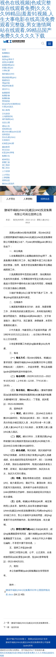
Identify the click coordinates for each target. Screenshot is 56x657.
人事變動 (6, 177)
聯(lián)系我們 (8, 184)
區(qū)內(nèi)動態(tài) (11, 104)
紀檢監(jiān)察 (8, 143)
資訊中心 (6, 89)
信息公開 (6, 122)
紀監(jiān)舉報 (8, 152)
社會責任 (6, 140)
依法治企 (6, 150)
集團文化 (6, 156)
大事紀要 (6, 70)
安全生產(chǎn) (8, 137)
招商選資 (6, 134)
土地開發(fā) (7, 116)
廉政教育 (6, 147)
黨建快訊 (6, 80)
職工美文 (6, 168)
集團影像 (6, 95)
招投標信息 (7, 129)
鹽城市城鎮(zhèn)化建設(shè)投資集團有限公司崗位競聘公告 (30, 623)
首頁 (4, 50)
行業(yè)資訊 (7, 107)
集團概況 (6, 53)
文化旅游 (6, 113)
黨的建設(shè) (8, 74)
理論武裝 (6, 83)
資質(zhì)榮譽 (8, 62)
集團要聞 (6, 93)
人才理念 (6, 175)
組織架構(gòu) (8, 65)
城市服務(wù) (8, 119)
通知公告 (6, 126)
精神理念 (6, 159)
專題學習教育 (8, 86)
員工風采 (6, 165)
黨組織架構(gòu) (9, 77)
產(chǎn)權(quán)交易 (11, 132)
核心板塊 (6, 110)
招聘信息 (6, 180)
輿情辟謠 (6, 101)
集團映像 (6, 98)
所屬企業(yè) (7, 68)
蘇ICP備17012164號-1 (16, 639)
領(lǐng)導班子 (8, 59)
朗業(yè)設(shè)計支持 (37, 639)
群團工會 (6, 162)
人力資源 (6, 171)
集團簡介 (6, 56)
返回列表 (15, 627)
